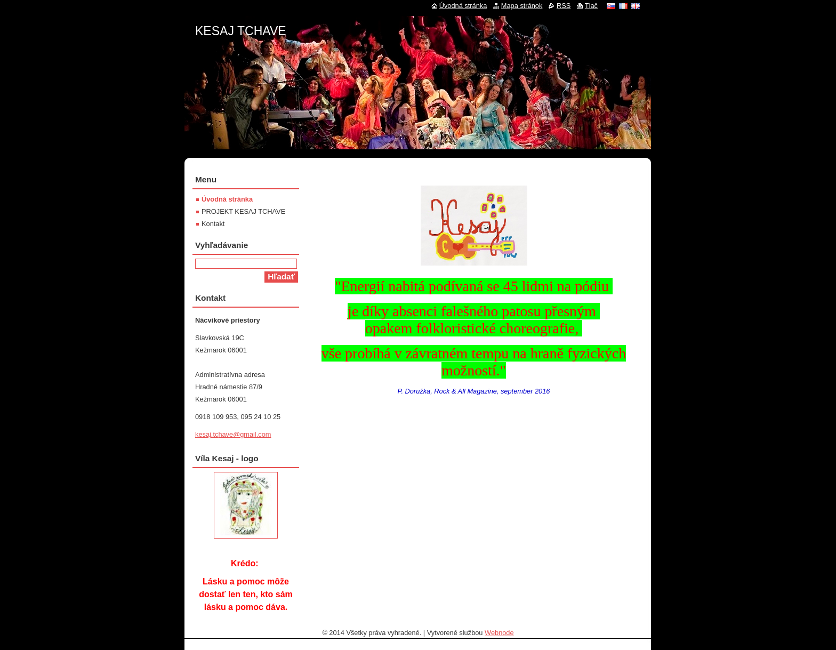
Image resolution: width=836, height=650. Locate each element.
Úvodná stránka (227, 199)
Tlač (591, 6)
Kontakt (213, 224)
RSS (563, 6)
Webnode (499, 633)
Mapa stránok (522, 6)
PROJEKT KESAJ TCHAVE (243, 211)
